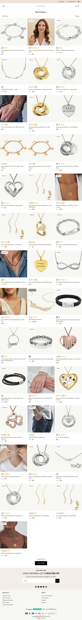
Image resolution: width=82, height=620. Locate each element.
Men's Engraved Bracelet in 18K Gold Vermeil (12, 127)
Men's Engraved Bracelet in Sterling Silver (66, 244)
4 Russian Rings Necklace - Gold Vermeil (11, 244)
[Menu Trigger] (3, 6)
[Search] (76, 6)
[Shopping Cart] (78, 6)
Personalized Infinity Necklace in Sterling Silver (68, 282)
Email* (25, 581)
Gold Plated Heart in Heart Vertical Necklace (40, 244)
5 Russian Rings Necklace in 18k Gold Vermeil (40, 89)
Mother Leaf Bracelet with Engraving (65, 50)
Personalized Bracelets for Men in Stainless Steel (41, 359)
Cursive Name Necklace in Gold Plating (66, 515)
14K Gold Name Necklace (35, 319)
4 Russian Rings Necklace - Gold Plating (39, 515)
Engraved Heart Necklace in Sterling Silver (67, 127)
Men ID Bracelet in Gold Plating (37, 437)
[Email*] (39, 581)
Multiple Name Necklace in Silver (9, 89)
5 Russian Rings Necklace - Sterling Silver (66, 89)
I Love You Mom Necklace (62, 437)
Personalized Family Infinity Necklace (10, 476)
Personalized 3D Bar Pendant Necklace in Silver (13, 282)
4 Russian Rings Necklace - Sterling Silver (11, 515)
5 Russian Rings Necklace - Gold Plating (11, 553)
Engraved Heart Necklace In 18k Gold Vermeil (40, 282)
